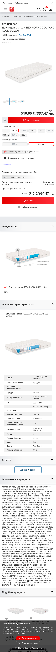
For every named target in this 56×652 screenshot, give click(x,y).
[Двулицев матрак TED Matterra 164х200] (40, 609)
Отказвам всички (28, 643)
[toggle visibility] (28, 226)
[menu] (5, 9)
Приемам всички (28, 638)
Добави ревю (28, 469)
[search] (38, 9)
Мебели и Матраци (31, 16)
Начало (5, 16)
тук (23, 633)
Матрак (36, 392)
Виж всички (6, 165)
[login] (50, 9)
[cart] (44, 9)
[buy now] (28, 200)
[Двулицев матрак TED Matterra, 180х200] (15, 609)
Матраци (43, 16)
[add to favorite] (8, 618)
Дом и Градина (16, 16)
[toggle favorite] (27, 207)
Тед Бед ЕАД (25, 35)
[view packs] (28, 120)
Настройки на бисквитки (28, 648)
